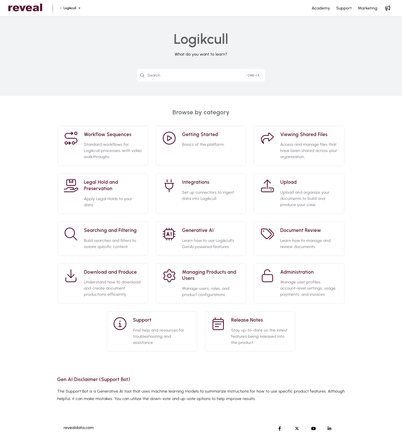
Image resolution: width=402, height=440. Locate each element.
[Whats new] (388, 8)
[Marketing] (367, 8)
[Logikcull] (70, 8)
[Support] (344, 8)
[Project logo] (25, 8)
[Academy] (321, 8)
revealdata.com (79, 427)
